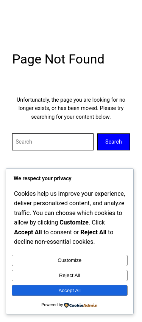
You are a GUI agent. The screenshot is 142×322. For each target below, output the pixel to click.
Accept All (69, 290)
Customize (69, 260)
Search (113, 142)
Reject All (69, 275)
